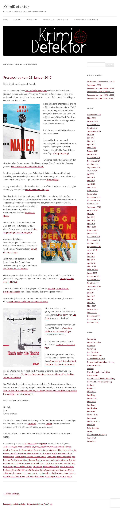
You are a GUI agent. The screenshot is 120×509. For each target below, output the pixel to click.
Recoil (89, 431)
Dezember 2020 (93, 157)
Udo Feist (30, 476)
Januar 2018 (92, 273)
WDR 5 (69, 476)
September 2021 (94, 131)
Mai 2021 (91, 141)
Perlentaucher (9, 470)
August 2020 (92, 171)
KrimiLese (91, 405)
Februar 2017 (92, 309)
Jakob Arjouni (23, 460)
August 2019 (92, 210)
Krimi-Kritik (91, 401)
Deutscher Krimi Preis (96, 358)
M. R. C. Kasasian (56, 463)
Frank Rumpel (45, 453)
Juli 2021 (90, 134)
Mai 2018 (91, 260)
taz (34, 473)
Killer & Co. (91, 391)
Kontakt (17, 19)
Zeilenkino (91, 441)
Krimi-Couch (92, 398)
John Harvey (54, 460)
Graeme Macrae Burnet (36, 456)
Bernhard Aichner (63, 447)
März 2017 (91, 306)
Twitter (49, 423)
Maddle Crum (69, 463)
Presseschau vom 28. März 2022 (100, 88)
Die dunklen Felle (94, 365)
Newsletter (32, 19)
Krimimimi (91, 411)
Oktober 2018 (92, 243)
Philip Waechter (45, 470)
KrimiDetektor (16, 6)
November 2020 (93, 161)
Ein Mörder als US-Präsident (15, 268)
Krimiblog (91, 395)
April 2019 (91, 223)
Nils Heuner (37, 466)
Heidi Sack (51, 456)
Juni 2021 (91, 138)
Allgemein (43, 443)
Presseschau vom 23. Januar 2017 (27, 77)
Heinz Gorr (61, 456)
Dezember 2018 (93, 236)
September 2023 (94, 114)
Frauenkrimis (92, 375)
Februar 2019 (92, 230)
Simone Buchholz (60, 470)
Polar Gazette (93, 428)
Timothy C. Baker (18, 476)
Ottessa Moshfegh (51, 466)
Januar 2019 (92, 233)
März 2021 (91, 147)
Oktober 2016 (92, 322)
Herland (90, 385)
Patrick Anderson (67, 466)
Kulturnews (8, 463)
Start (5, 19)
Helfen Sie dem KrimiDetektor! (55, 19)
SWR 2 (71, 470)
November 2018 (93, 240)
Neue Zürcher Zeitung (23, 466)
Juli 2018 (90, 253)
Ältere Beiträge (11, 493)
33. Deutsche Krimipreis (36, 90)
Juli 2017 (90, 293)
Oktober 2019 (92, 204)
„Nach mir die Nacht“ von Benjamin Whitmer (27, 301)
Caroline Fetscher (10, 450)
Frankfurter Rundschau (62, 453)
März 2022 (91, 118)
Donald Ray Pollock (18, 453)
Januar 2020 (92, 194)
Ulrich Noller (39, 476)
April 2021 (91, 144)
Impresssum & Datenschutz (86, 19)
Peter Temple (32, 470)
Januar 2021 (92, 154)
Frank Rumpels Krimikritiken (98, 372)
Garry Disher (20, 456)
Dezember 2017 (93, 276)
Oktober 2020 (92, 164)
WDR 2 (63, 476)
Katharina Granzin (67, 460)
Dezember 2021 (93, 124)
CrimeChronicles (94, 342)
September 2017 (94, 286)
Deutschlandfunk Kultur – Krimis (100, 362)
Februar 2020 (92, 190)
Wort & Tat (91, 438)
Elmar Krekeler (33, 453)
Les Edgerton (19, 463)
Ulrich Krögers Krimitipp (97, 434)
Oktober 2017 (92, 283)
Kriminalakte (92, 415)
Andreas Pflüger (10, 447)
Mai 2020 (91, 180)
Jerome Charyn (35, 460)
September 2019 (94, 207)
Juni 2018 (91, 256)
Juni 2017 (91, 296)
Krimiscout (91, 418)
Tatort (29, 473)
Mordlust (91, 424)
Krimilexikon (92, 408)
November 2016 (93, 319)
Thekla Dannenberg (59, 473)
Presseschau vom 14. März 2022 (100, 95)
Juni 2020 (91, 177)
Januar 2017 (92, 312)
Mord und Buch (93, 421)
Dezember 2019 (93, 197)
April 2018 (91, 263)
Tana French (21, 473)
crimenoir (91, 345)
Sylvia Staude (9, 473)
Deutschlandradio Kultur (62, 450)
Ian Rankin (12, 460)
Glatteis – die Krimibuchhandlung (101, 378)
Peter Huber (21, 470)
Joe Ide (45, 460)
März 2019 (91, 227)
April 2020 (91, 184)
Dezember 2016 (93, 316)
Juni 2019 (91, 217)
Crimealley (91, 339)
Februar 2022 (92, 121)
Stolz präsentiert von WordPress (39, 504)
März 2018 (91, 266)
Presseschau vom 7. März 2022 (100, 98)
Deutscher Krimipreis (43, 450)
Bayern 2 (35, 447)
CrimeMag (91, 349)
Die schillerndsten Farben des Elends (27, 166)
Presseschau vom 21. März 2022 (100, 91)
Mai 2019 (91, 220)
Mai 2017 (91, 299)
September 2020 (94, 167)
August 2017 (92, 289)
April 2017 (91, 302)
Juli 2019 (90, 213)
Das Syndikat (92, 352)
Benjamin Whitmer (47, 447)
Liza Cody (44, 463)
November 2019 (93, 200)
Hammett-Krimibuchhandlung (99, 382)
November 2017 (93, 279)
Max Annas (8, 466)
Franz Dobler (8, 456)
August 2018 (92, 250)
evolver (90, 368)
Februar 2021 (92, 151)
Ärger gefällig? (53, 179)
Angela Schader (24, 447)
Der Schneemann (94, 355)
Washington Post (52, 476)
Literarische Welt (32, 463)
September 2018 (94, 246)
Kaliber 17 (91, 388)
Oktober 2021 (92, 128)
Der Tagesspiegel (26, 450)
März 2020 (91, 187)
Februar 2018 (92, 269)
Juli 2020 (90, 174)
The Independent (43, 473)
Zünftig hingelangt (61, 153)
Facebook (32, 423)
